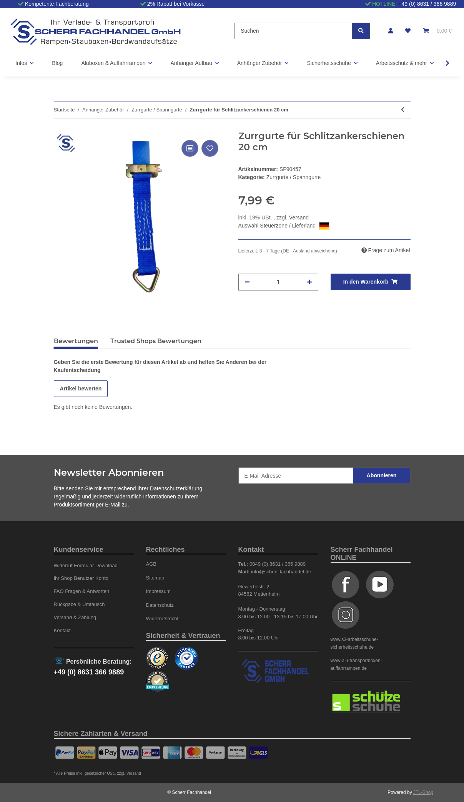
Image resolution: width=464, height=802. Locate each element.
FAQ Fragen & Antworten (82, 591)
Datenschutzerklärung (176, 488)
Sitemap (155, 578)
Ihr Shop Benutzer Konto (81, 578)
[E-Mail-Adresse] (295, 475)
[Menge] (278, 282)
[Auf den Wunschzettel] (209, 148)
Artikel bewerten (81, 388)
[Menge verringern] (247, 282)
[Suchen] (293, 31)
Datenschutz (160, 605)
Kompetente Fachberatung (57, 4)
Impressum (158, 591)
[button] (390, 31)
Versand (299, 217)
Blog (57, 63)
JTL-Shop (423, 792)
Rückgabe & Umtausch (79, 604)
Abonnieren (382, 475)
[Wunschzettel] (408, 31)
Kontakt (62, 630)
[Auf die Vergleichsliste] (189, 148)
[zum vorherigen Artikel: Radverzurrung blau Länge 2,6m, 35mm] (403, 109)
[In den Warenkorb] (371, 282)
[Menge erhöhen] (309, 282)
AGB (151, 564)
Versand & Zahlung (75, 617)
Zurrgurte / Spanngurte (293, 177)
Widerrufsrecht (162, 618)
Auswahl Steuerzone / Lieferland (283, 226)
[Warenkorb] (437, 31)
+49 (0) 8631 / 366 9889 (427, 4)
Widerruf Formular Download (86, 565)
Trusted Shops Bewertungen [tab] (155, 341)
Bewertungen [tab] (76, 341)
